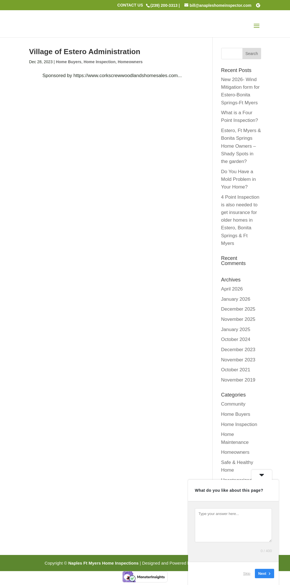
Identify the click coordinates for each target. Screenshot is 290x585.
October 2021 (235, 369)
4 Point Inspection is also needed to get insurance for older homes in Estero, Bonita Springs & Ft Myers (240, 220)
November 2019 (238, 380)
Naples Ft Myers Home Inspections (103, 563)
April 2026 (232, 289)
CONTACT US (130, 5)
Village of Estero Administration (84, 51)
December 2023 (238, 349)
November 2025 (238, 319)
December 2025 (238, 309)
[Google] (258, 5)
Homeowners (130, 62)
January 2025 (235, 329)
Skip (246, 573)
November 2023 (238, 360)
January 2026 (235, 299)
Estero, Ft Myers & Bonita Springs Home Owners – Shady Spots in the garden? (241, 146)
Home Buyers (68, 62)
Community (233, 404)
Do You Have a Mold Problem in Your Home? (238, 179)
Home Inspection (100, 62)
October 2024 (235, 339)
